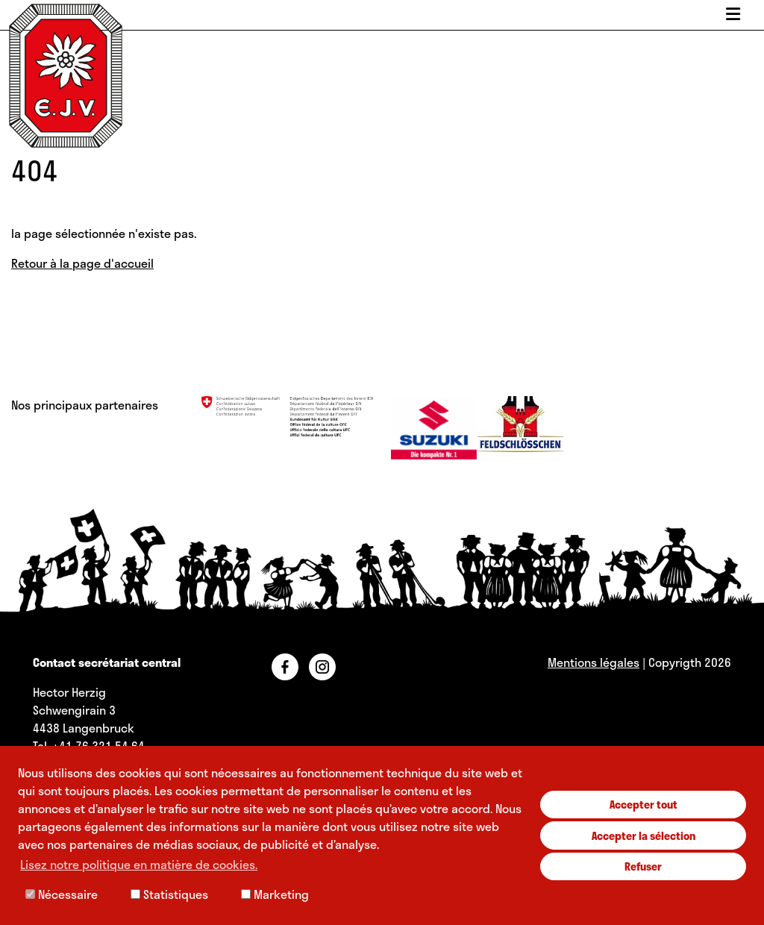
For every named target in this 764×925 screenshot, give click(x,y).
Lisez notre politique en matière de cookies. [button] (138, 864)
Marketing (275, 894)
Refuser (643, 866)
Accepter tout (643, 804)
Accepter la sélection (643, 835)
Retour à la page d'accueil (82, 263)
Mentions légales (593, 662)
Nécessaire (61, 894)
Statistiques (169, 894)
